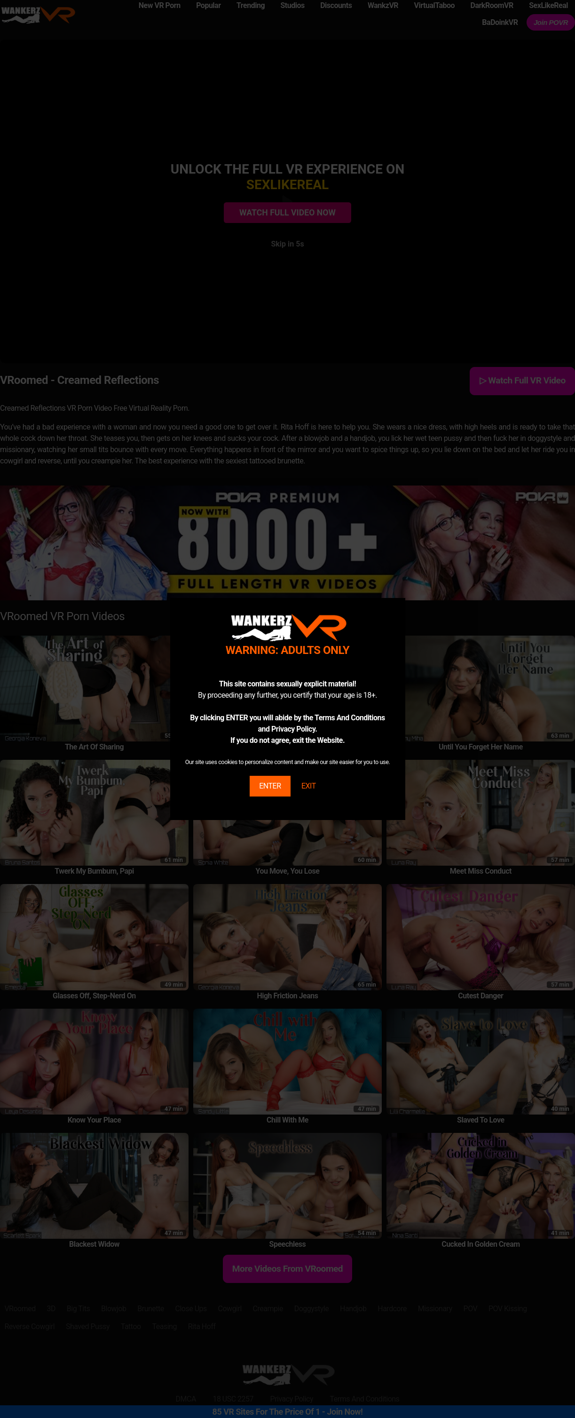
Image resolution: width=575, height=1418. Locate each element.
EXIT (308, 785)
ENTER (270, 785)
